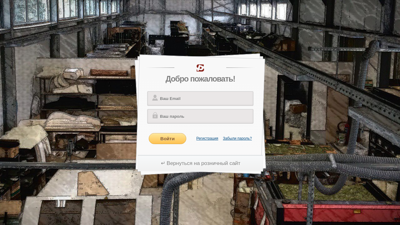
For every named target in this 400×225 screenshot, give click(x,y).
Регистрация (207, 138)
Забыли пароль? (237, 138)
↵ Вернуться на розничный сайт (201, 163)
